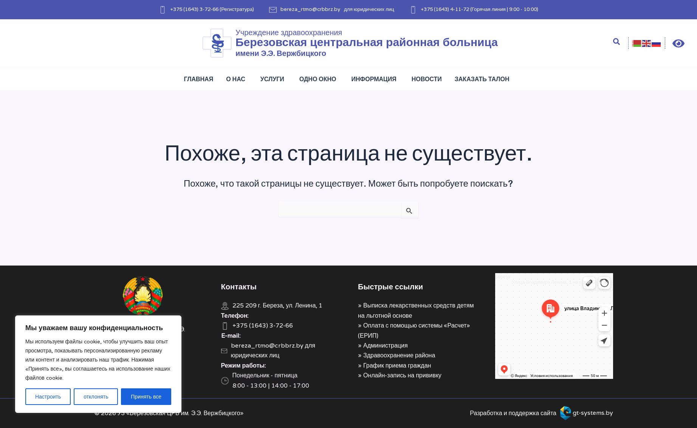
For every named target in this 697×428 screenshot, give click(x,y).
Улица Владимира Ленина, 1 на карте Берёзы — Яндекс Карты (562, 285)
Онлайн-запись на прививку (402, 375)
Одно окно (317, 79)
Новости (427, 79)
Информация (374, 79)
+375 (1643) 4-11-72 (445, 9)
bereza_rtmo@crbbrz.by (310, 9)
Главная (199, 79)
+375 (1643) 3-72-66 (194, 9)
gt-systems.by (593, 413)
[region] (98, 364)
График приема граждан (397, 365)
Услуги (272, 79)
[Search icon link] (617, 43)
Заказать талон (482, 79)
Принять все (146, 396)
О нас (235, 79)
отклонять (96, 396)
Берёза (502, 277)
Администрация (385, 345)
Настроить (48, 396)
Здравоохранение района (399, 355)
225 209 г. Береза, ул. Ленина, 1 (277, 305)
